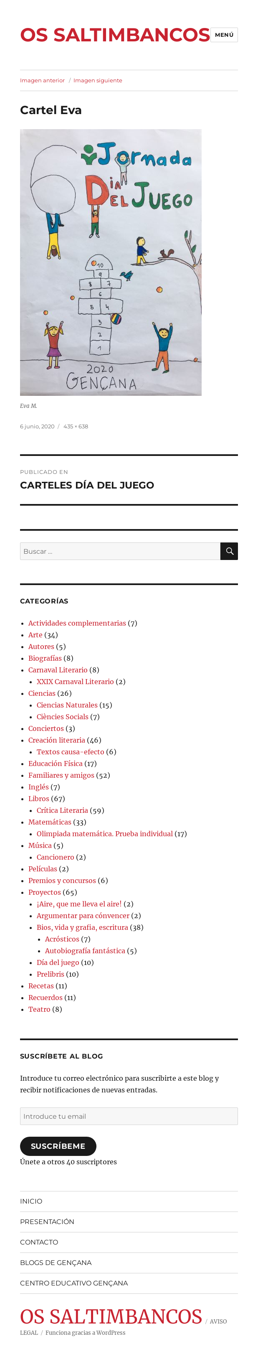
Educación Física (55, 763)
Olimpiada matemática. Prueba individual (105, 834)
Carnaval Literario (58, 670)
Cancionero (55, 857)
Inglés (38, 787)
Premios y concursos (62, 880)
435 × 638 (75, 426)
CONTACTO (39, 1242)
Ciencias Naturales (67, 705)
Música (40, 845)
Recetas (41, 986)
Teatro (39, 1009)
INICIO (31, 1201)
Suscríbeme (58, 1146)
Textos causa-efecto (70, 752)
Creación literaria (56, 740)
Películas (42, 869)
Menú (224, 34)
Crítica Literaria (62, 810)
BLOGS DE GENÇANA (55, 1263)
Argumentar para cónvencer (83, 915)
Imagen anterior (42, 80)
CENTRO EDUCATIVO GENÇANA (74, 1283)
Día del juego (58, 962)
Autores (41, 646)
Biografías (45, 658)
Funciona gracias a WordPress (86, 1332)
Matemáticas (49, 822)
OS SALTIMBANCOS (115, 34)
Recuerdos (45, 997)
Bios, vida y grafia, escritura (82, 927)
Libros (38, 798)
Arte (35, 635)
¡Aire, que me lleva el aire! (79, 904)
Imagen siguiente (97, 80)
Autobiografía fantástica (85, 951)
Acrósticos (62, 939)
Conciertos (46, 728)
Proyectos (44, 892)
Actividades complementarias (77, 623)
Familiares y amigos (61, 775)
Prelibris (50, 974)
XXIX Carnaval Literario (75, 681)
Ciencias (42, 693)
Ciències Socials (63, 717)
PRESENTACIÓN (47, 1222)
